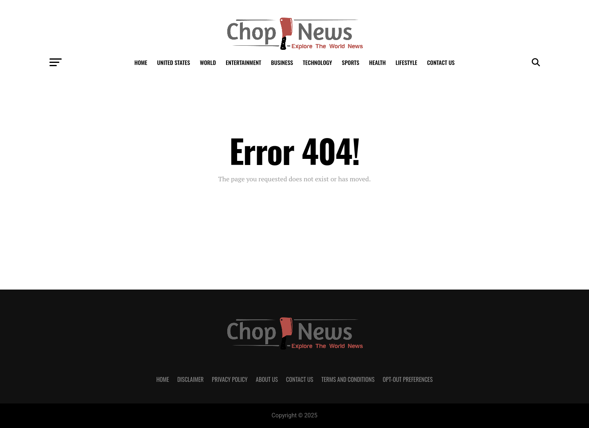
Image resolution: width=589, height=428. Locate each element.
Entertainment (243, 62)
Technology (317, 62)
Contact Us (441, 62)
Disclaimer (190, 379)
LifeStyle (406, 62)
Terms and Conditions (347, 379)
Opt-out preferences (407, 379)
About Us (267, 379)
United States (173, 62)
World (208, 62)
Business (282, 62)
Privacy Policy (230, 379)
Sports (350, 62)
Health (377, 62)
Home (141, 62)
